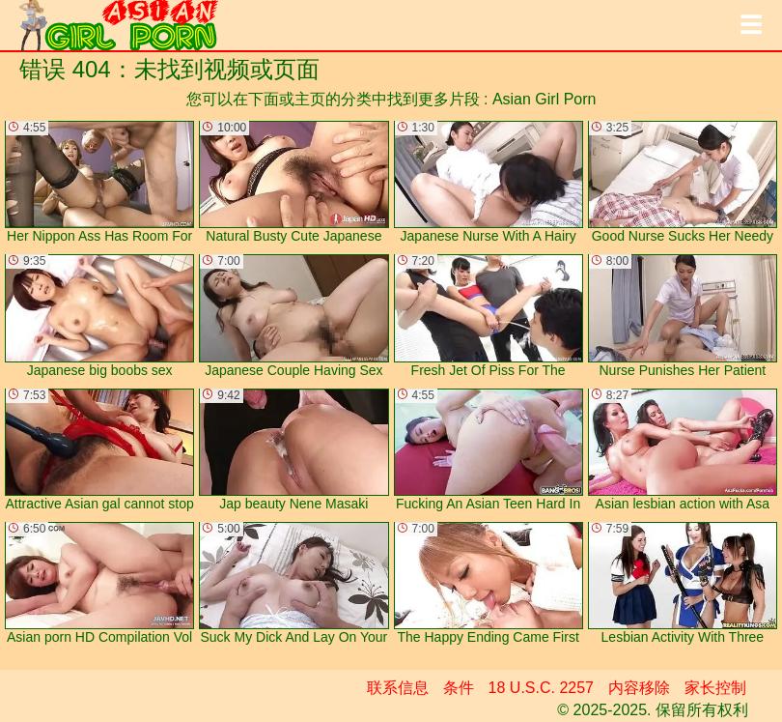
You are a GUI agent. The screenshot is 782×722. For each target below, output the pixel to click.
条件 (458, 687)
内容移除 (639, 687)
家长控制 (715, 687)
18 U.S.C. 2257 (541, 687)
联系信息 (398, 687)
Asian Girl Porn (544, 99)
